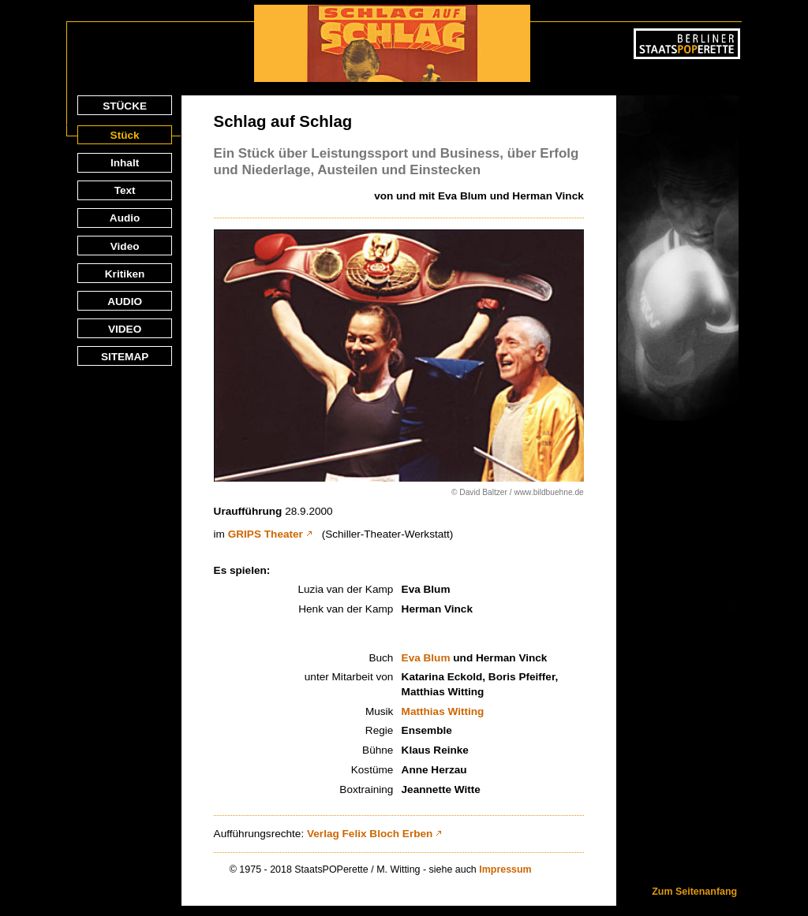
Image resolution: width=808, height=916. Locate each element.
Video (125, 246)
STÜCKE (125, 106)
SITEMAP (124, 357)
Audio (125, 218)
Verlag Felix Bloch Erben (369, 834)
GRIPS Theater (265, 534)
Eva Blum (426, 658)
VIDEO (124, 329)
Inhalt (124, 163)
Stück (125, 135)
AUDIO (124, 301)
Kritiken (125, 274)
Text (125, 190)
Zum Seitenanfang (694, 891)
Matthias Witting (443, 711)
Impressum (505, 869)
